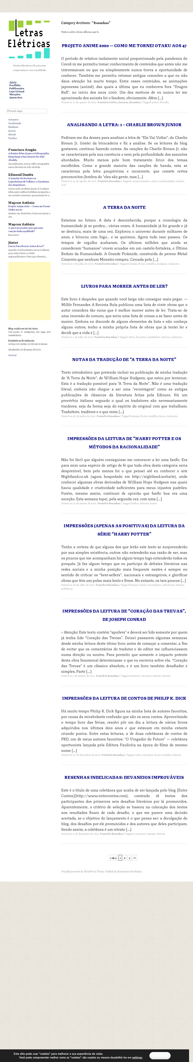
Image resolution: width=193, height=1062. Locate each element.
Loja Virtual (16, 91)
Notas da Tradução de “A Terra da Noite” (124, 359)
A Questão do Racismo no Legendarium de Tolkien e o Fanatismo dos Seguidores (28, 181)
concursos (140, 834)
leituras (165, 337)
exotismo (135, 676)
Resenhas (135, 102)
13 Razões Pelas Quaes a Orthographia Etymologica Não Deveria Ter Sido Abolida (28, 156)
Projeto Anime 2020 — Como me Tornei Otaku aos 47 (124, 45)
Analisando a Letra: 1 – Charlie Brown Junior (124, 124)
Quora (12, 130)
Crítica (113, 102)
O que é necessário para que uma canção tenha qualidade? (25, 229)
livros (162, 416)
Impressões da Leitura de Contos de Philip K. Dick (124, 698)
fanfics (135, 503)
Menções (15, 94)
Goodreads (14, 123)
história (157, 676)
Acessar (12, 355)
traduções (172, 416)
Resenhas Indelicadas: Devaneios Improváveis (124, 777)
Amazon (13, 119)
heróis (153, 503)
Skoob (12, 134)
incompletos (154, 585)
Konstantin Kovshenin (129, 871)
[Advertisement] (96, 291)
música (180, 181)
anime (155, 102)
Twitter (12, 138)
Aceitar (160, 1055)
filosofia (164, 102)
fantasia (135, 416)
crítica (154, 181)
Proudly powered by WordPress (78, 871)
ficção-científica (149, 416)
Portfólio (15, 85)
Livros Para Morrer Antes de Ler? (26, 246)
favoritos (141, 337)
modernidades (167, 181)
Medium (13, 127)
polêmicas (176, 337)
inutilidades (153, 337)
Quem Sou (15, 97)
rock (63, 185)
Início (13, 82)
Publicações (16, 88)
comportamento (141, 181)
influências (169, 585)
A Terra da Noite (124, 207)
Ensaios (123, 102)
